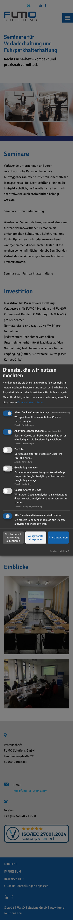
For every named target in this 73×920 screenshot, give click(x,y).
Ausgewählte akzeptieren (35, 537)
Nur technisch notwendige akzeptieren (13, 538)
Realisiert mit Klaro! (59, 550)
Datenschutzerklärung (30, 402)
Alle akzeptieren (58, 537)
